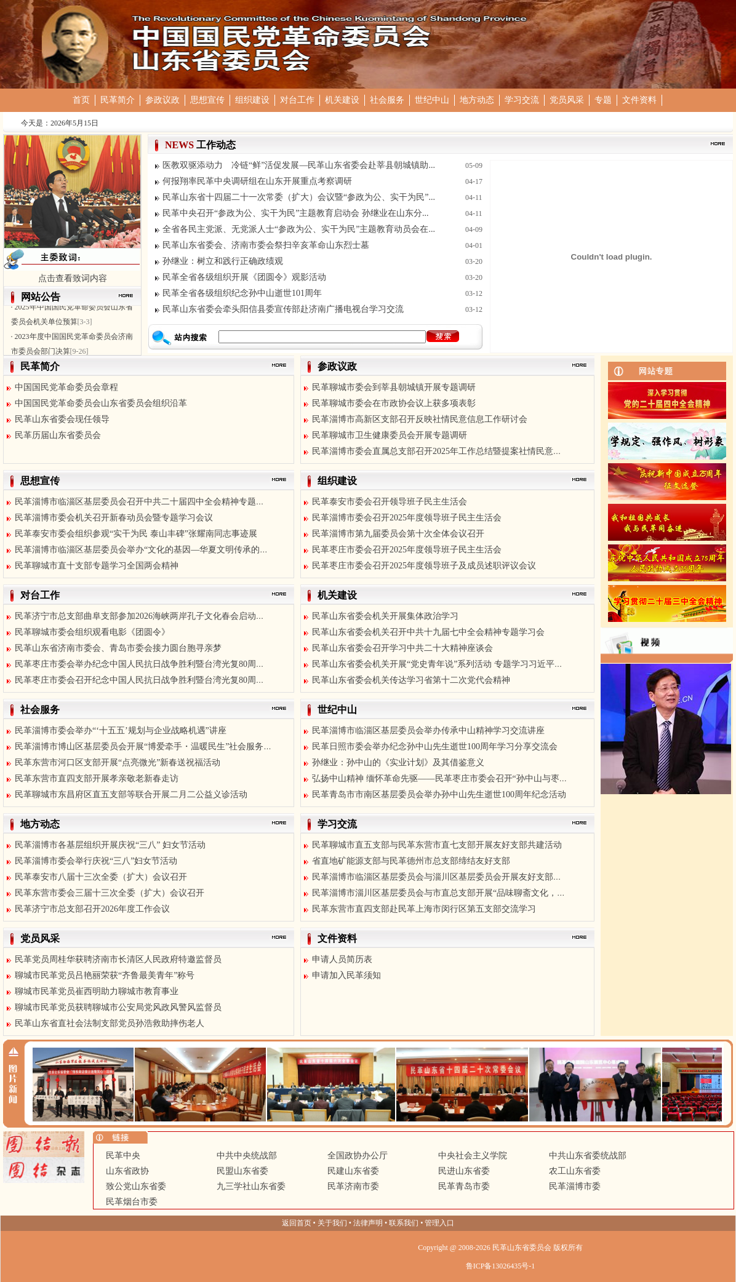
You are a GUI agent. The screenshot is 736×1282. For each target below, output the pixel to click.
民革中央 (123, 1155)
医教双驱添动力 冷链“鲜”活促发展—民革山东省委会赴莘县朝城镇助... (298, 165)
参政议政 (162, 100)
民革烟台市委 (132, 1201)
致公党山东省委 (136, 1186)
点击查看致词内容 (72, 278)
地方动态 (477, 100)
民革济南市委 (353, 1186)
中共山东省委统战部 (587, 1155)
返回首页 (296, 1223)
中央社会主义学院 (472, 1155)
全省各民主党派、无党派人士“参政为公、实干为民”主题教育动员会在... (298, 229)
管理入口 (439, 1223)
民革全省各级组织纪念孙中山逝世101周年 (242, 293)
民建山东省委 (353, 1171)
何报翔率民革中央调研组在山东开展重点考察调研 (257, 181)
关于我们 (332, 1223)
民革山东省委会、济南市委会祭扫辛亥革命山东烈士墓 (265, 245)
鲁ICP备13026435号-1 (500, 1266)
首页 (81, 100)
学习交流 (522, 100)
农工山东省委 (575, 1171)
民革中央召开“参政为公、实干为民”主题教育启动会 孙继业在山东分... (295, 213)
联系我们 (403, 1223)
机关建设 (342, 100)
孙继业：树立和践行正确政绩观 (222, 261)
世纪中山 (432, 100)
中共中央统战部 (247, 1155)
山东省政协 (127, 1171)
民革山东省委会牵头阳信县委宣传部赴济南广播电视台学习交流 (283, 309)
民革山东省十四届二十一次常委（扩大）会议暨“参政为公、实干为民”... (298, 197)
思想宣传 (207, 100)
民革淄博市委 (575, 1186)
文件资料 (639, 100)
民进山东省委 (464, 1171)
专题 (603, 100)
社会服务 (387, 100)
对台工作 (297, 100)
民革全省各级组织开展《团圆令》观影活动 (244, 277)
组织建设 (252, 100)
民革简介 (117, 100)
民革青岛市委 (464, 1186)
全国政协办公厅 (357, 1155)
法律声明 (368, 1223)
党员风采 (567, 100)
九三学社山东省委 (251, 1186)
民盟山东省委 (242, 1171)
